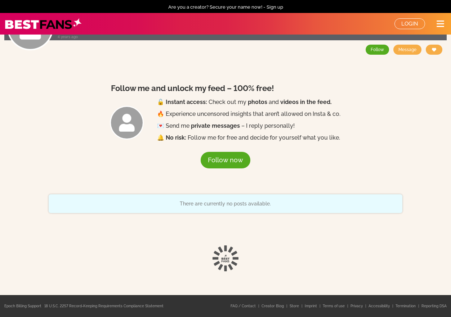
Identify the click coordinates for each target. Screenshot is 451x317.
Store (295, 306)
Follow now (225, 160)
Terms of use (334, 306)
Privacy (357, 306)
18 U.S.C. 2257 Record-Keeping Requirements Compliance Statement (104, 306)
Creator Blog (273, 306)
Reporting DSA (434, 306)
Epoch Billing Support (22, 306)
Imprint (311, 306)
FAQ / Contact (244, 306)
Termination (406, 306)
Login (409, 24)
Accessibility (380, 306)
